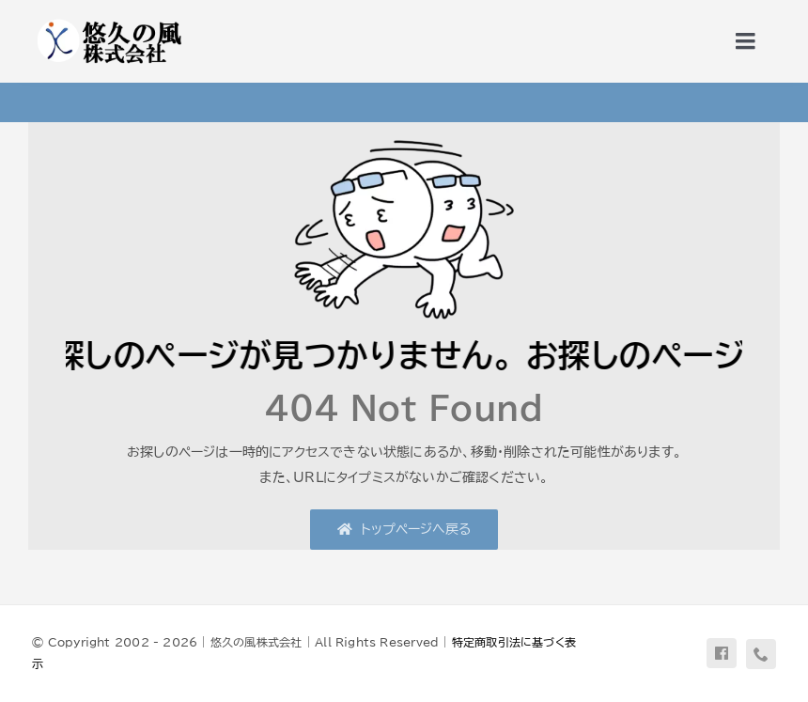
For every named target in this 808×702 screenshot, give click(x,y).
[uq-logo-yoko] (108, 20)
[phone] (761, 654)
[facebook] (722, 653)
